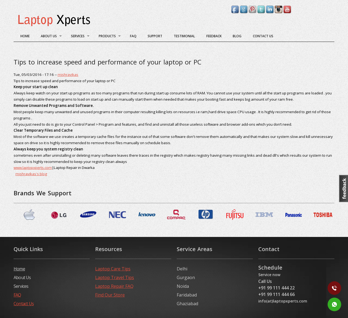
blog (237, 36)
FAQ (133, 36)
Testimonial (184, 36)
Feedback (214, 36)
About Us (49, 37)
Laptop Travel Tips (114, 277)
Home (25, 36)
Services (77, 37)
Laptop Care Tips (112, 269)
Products (107, 37)
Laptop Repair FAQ (114, 286)
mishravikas (68, 74)
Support (155, 36)
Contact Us (263, 36)
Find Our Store (110, 295)
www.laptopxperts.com (33, 167)
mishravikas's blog (31, 173)
